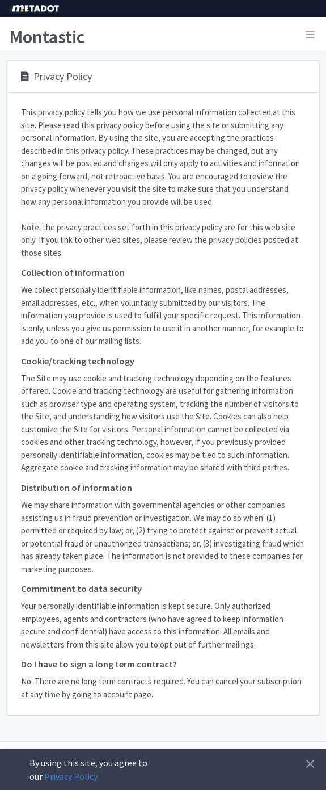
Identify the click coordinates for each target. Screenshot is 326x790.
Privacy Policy (71, 776)
